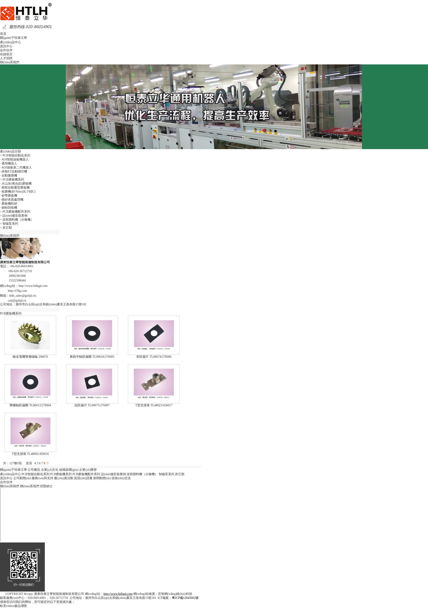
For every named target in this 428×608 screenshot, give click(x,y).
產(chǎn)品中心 (10, 474)
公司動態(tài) (22, 478)
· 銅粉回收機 (8, 207)
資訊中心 (6, 478)
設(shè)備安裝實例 (113, 474)
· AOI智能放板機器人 (14, 159)
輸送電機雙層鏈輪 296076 (30, 356)
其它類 (179, 474)
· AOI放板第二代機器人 (16, 167)
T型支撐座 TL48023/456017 (153, 405)
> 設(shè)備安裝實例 (13, 215)
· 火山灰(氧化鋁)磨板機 (16, 183)
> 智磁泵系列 (9, 223)
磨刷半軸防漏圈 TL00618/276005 (92, 356)
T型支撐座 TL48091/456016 (30, 454)
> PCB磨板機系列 (12, 179)
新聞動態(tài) (102, 478)
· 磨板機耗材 (8, 203)
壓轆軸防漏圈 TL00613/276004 (30, 405)
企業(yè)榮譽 (88, 469)
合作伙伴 (6, 482)
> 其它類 (6, 227)
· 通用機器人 (8, 163)
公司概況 (34, 469)
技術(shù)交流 (121, 478)
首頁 (29, 463)
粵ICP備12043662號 (185, 598)
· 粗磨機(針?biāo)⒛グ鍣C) (17, 191)
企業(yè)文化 (50, 469)
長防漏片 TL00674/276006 (153, 356)
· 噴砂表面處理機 (11, 199)
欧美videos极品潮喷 (13, 606)
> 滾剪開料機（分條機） (17, 219)
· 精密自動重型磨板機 (15, 187)
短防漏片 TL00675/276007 (92, 405)
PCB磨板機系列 (61, 474)
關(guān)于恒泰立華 (13, 469)
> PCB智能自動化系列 (15, 155)
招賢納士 (46, 486)
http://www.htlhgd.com (33, 286)
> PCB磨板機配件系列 (15, 211)
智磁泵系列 (166, 474)
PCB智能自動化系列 (35, 474)
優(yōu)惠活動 (63, 478)
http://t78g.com (17, 290)
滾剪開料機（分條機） (142, 474)
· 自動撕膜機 (8, 175)
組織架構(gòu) (68, 469)
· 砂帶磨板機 (8, 195)
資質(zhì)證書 (83, 478)
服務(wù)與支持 (42, 478)
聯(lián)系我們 (9, 486)
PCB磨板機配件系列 (86, 474)
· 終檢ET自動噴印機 (13, 171)
